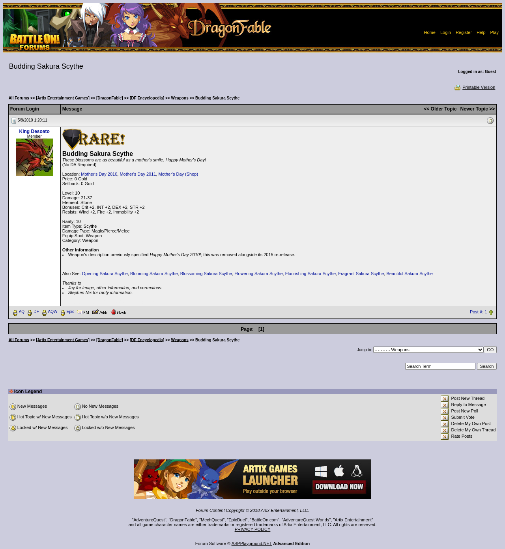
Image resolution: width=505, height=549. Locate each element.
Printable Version (474, 87)
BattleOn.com (264, 519)
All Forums (19, 98)
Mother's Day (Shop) (178, 174)
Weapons (180, 98)
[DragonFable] (109, 98)
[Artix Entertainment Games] (63, 98)
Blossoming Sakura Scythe (206, 273)
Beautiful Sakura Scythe (409, 273)
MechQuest (212, 519)
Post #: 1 (478, 311)
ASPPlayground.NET (252, 543)
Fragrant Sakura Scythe (361, 273)
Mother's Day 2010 (99, 174)
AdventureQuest (149, 519)
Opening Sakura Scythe (105, 273)
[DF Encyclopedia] (147, 98)
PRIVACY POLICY (253, 529)
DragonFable (183, 519)
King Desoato (34, 131)
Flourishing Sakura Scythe (310, 273)
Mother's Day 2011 (138, 174)
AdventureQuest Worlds (306, 519)
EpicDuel (237, 519)
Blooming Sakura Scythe (154, 273)
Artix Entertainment (353, 519)
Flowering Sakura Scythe (258, 273)
